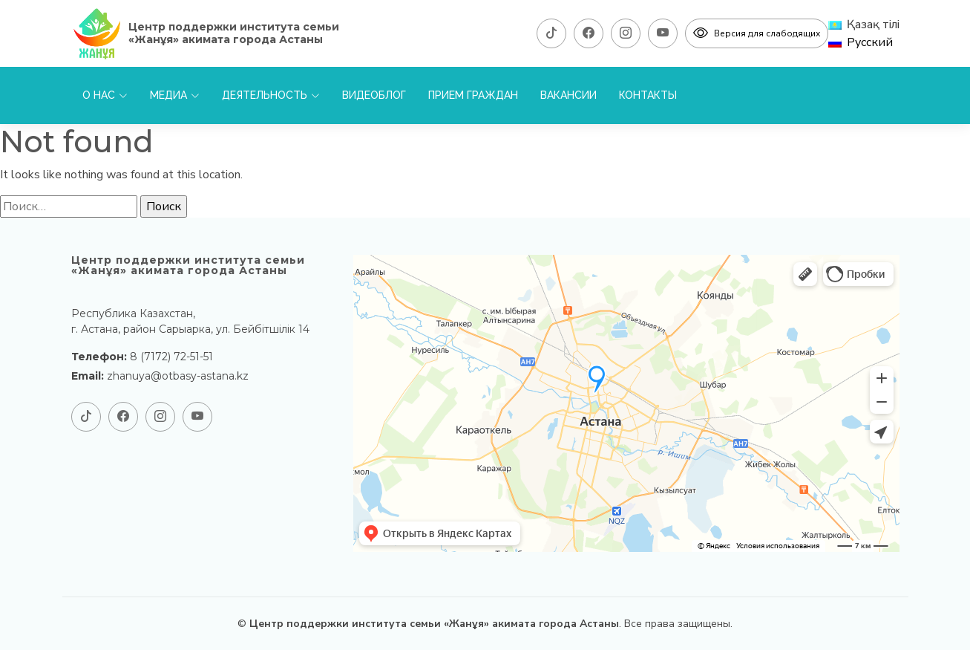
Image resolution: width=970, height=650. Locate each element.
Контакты (648, 95)
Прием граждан (473, 95)
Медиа (175, 95)
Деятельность (271, 95)
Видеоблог (374, 95)
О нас (105, 95)
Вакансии (568, 95)
